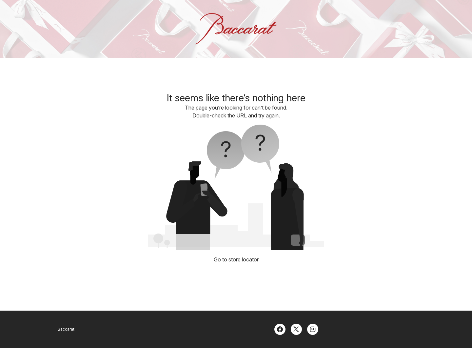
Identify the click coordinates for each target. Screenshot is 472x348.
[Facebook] (279, 328)
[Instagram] (312, 328)
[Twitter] (296, 328)
